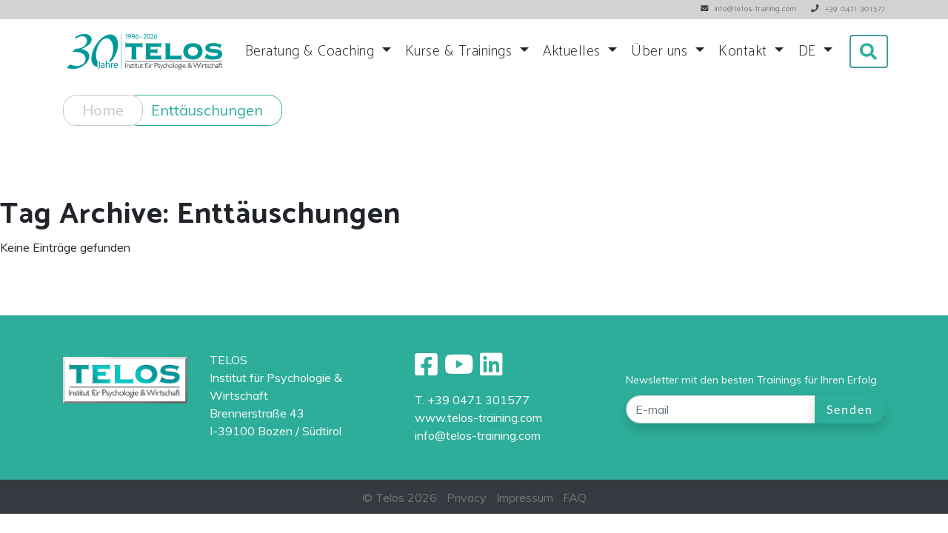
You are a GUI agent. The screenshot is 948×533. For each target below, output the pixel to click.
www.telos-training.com (478, 417)
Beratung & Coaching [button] (311, 51)
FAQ (575, 497)
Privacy (467, 497)
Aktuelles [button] (573, 51)
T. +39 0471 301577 (472, 399)
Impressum (524, 497)
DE (809, 51)
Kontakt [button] (744, 51)
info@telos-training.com (478, 435)
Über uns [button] (661, 51)
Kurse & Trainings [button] (460, 51)
